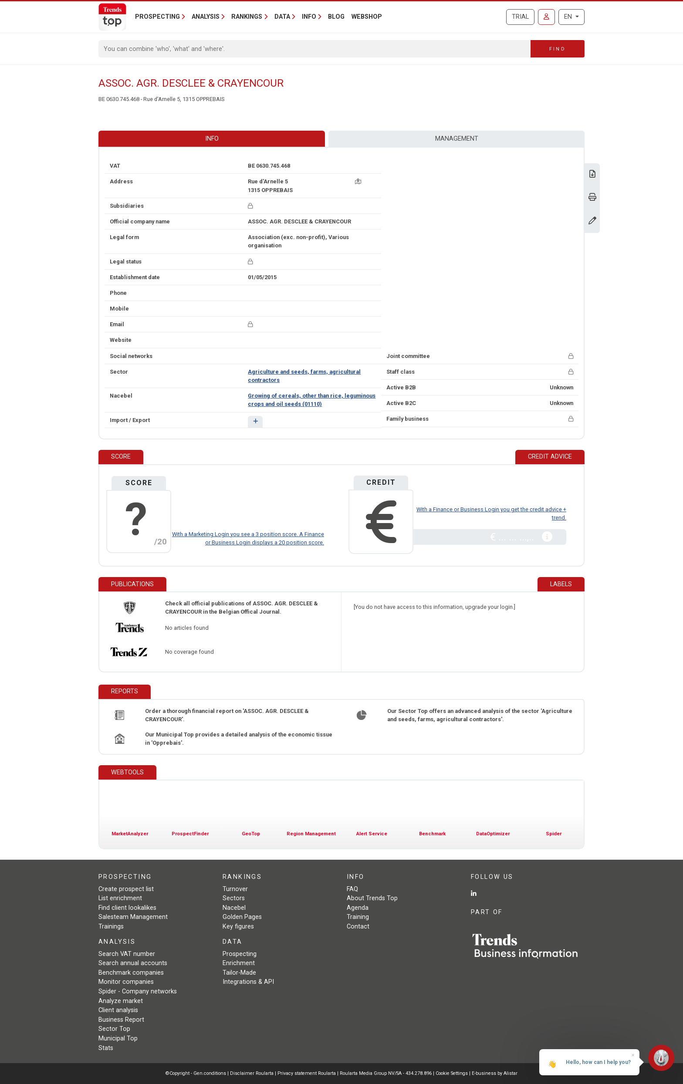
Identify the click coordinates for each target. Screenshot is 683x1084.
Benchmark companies (131, 972)
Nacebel (234, 908)
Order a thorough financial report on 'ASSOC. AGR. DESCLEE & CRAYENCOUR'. (227, 715)
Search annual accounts (132, 963)
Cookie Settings (452, 1073)
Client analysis (118, 1010)
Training (358, 917)
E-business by (494, 1073)
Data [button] (282, 16)
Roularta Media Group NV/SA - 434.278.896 (386, 1073)
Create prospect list (126, 889)
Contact (358, 926)
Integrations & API (248, 982)
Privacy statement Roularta (306, 1073)
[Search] (314, 48)
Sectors (234, 898)
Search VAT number (126, 954)
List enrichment (120, 898)
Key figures (238, 926)
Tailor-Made (239, 972)
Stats (105, 1048)
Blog (336, 16)
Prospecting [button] (157, 16)
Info (212, 138)
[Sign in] (546, 17)
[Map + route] (358, 181)
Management (456, 138)
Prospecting (240, 954)
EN (569, 16)
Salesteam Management (133, 917)
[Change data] (592, 221)
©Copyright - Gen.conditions (196, 1073)
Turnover (235, 889)
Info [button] (309, 16)
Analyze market (120, 1001)
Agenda (358, 908)
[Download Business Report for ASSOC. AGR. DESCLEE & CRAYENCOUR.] (592, 175)
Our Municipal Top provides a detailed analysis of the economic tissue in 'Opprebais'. (238, 738)
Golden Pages (242, 917)
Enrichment (239, 963)
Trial (520, 16)
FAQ (352, 889)
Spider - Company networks (137, 991)
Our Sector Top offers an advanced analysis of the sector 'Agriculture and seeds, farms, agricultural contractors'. (479, 715)
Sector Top (114, 1029)
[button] (255, 422)
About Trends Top (372, 898)
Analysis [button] (206, 16)
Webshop (367, 16)
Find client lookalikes (127, 908)
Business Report (121, 1019)
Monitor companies (126, 982)
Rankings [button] (246, 16)
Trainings (111, 926)
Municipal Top (118, 1038)
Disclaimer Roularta (252, 1073)
